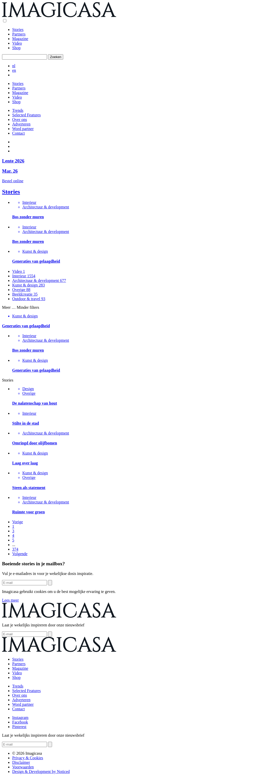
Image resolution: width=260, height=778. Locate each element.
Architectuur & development (39, 280)
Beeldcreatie (25, 294)
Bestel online (12, 181)
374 (15, 549)
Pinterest (19, 727)
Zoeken (55, 57)
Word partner (23, 128)
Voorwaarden (23, 767)
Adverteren (21, 124)
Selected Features (26, 115)
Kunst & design (28, 285)
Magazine (20, 39)
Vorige (17, 522)
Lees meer (10, 600)
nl (13, 66)
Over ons (19, 119)
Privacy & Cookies (27, 758)
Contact (18, 133)
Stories (17, 29)
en (14, 70)
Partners (18, 34)
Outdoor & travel (28, 299)
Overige (21, 289)
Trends (17, 110)
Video (17, 43)
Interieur (23, 276)
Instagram (20, 717)
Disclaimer (21, 762)
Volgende (19, 554)
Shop (16, 48)
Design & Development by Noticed (41, 771)
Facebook (20, 722)
